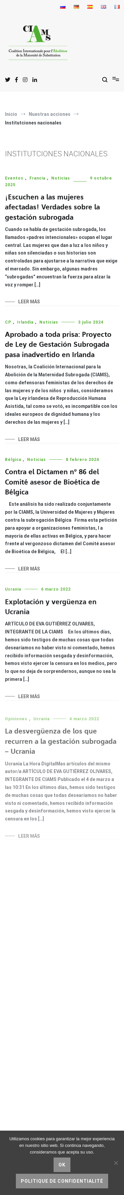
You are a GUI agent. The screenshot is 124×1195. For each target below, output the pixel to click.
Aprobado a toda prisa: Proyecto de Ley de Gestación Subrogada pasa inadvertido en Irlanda (58, 344)
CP (8, 322)
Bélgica (13, 459)
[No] (115, 1162)
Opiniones (16, 723)
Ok (62, 1164)
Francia (37, 178)
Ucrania (13, 591)
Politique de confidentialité (62, 1181)
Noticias (60, 178)
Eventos (14, 178)
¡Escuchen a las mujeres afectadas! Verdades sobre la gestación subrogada (52, 207)
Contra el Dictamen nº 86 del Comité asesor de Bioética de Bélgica (52, 482)
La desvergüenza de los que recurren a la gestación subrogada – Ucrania (60, 745)
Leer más (29, 301)
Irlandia (25, 322)
